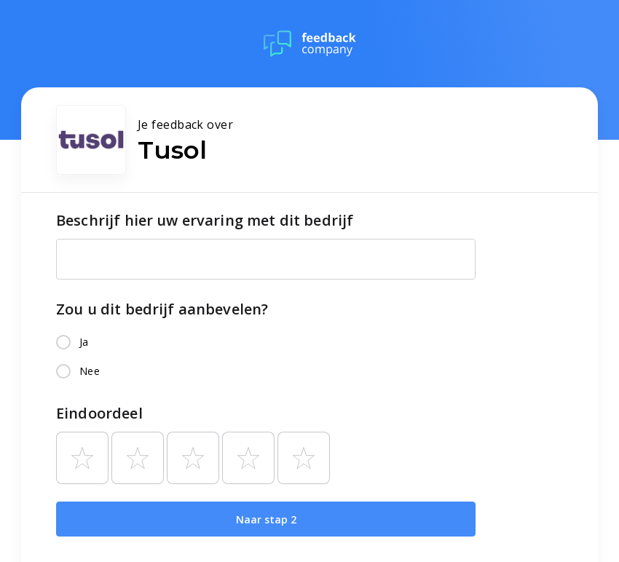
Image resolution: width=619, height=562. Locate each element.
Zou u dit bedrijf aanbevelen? (162, 309)
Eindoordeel (99, 413)
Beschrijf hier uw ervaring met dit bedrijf (204, 220)
